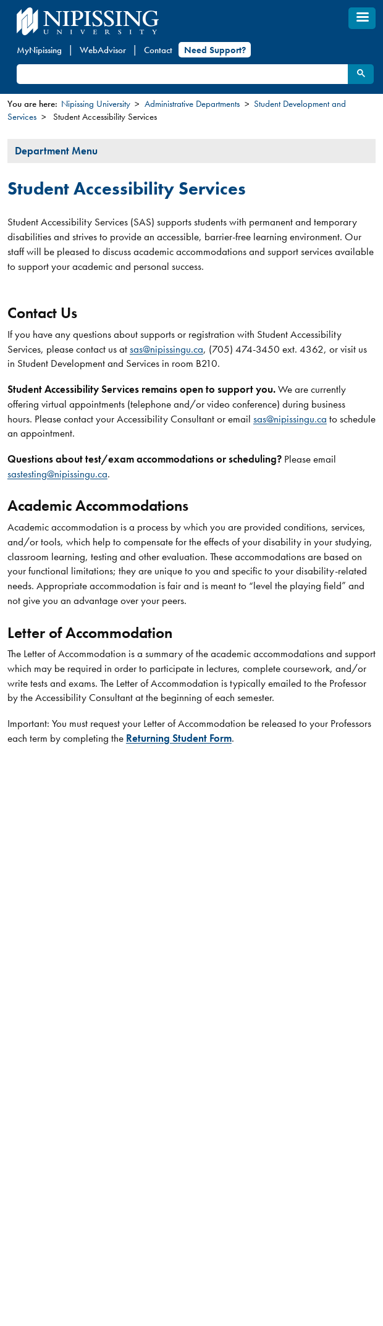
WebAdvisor (103, 50)
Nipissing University (95, 104)
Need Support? (215, 50)
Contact (158, 50)
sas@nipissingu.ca (166, 349)
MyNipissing (39, 50)
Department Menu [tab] (56, 150)
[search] (181, 74)
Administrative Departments (192, 104)
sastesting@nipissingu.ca (57, 473)
